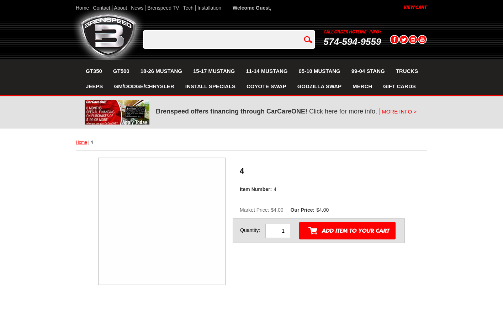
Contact (101, 8)
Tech (188, 8)
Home (82, 8)
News (137, 8)
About (120, 8)
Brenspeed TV (163, 8)
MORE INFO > (399, 112)
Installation (209, 8)
